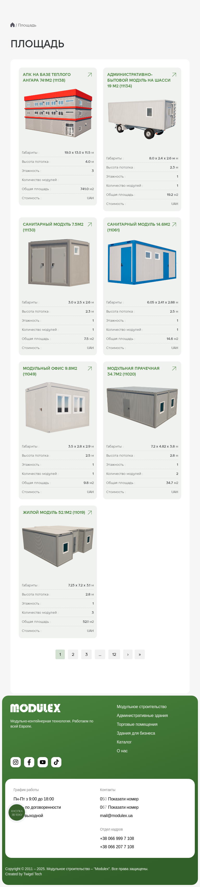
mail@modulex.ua (116, 815)
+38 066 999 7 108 (117, 838)
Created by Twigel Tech (23, 874)
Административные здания (142, 715)
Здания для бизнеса (136, 733)
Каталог (124, 742)
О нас (122, 751)
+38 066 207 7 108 (117, 847)
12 (114, 654)
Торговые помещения (137, 724)
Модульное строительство (142, 706)
